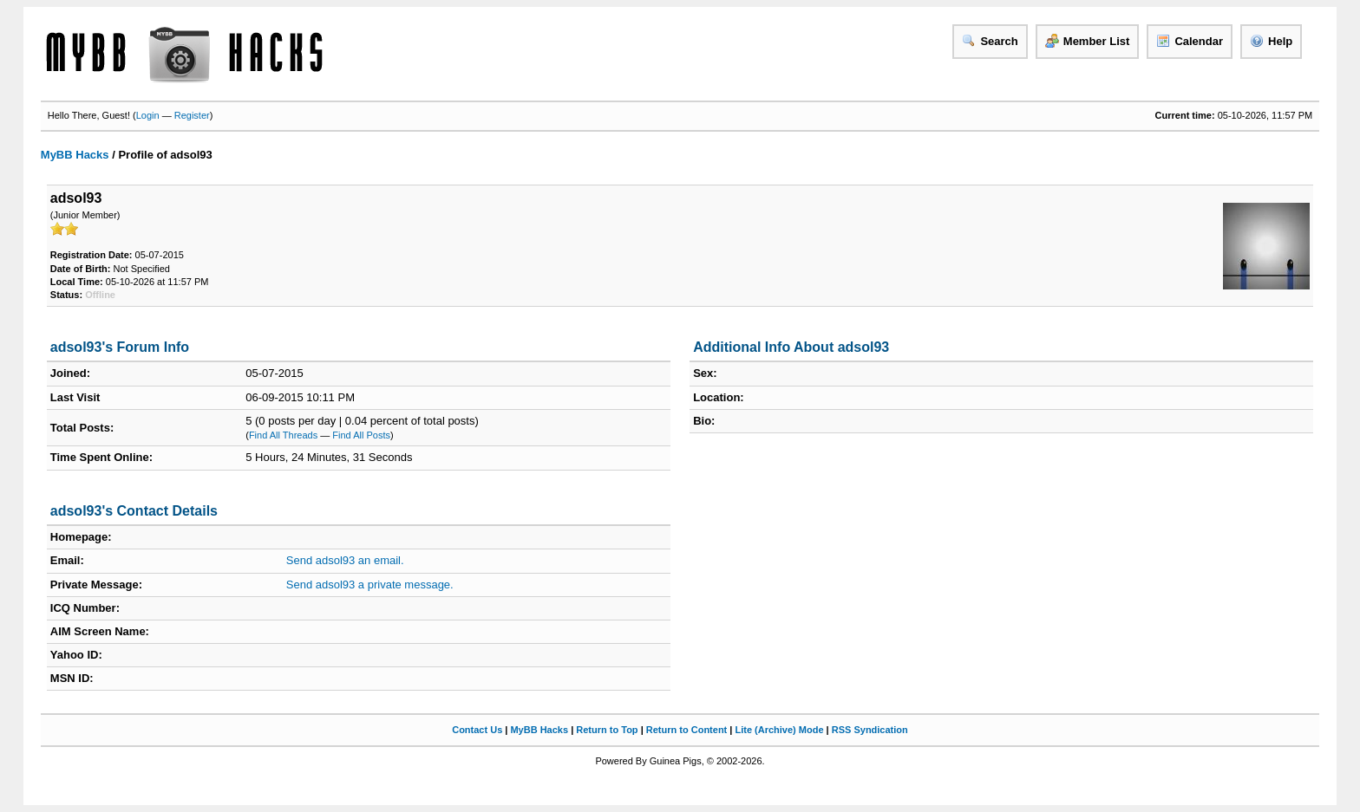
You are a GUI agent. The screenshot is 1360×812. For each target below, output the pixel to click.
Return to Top (607, 729)
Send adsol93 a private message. (370, 584)
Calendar (1189, 41)
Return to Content (686, 729)
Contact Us (477, 729)
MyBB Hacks (75, 154)
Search (989, 41)
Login (148, 115)
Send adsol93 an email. (345, 560)
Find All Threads (283, 435)
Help (1271, 41)
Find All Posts (361, 435)
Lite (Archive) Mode (779, 729)
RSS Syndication (870, 729)
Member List (1087, 41)
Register (192, 115)
